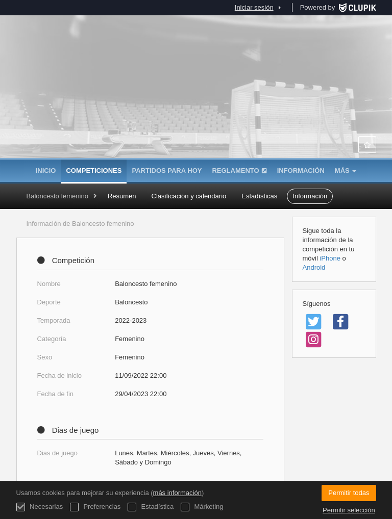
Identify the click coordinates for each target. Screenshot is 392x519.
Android (314, 267)
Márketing (202, 507)
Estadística (151, 507)
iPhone (330, 258)
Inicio (46, 170)
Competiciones (93, 170)
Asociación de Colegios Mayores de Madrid (196, 107)
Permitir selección (349, 510)
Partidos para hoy (167, 170)
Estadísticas (259, 196)
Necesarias (39, 507)
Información (301, 170)
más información (177, 493)
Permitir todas (348, 493)
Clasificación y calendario (189, 196)
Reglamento (239, 170)
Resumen (122, 196)
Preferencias (95, 507)
